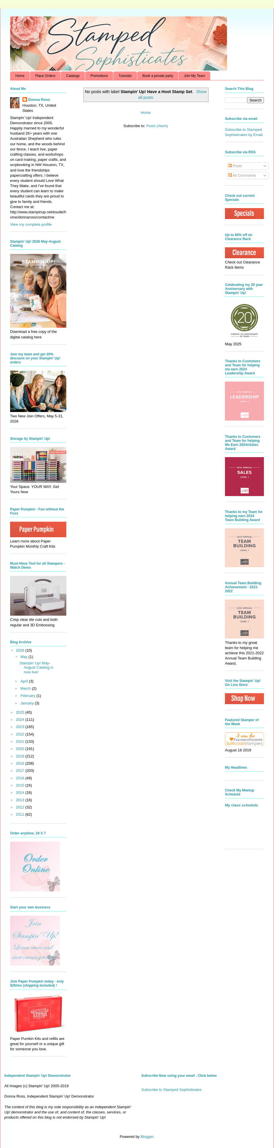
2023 (20, 727)
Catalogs (73, 76)
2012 (20, 807)
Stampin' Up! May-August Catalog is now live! (36, 667)
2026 (20, 650)
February (28, 695)
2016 (20, 778)
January (27, 703)
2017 (20, 770)
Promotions (99, 76)
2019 (20, 756)
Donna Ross (39, 99)
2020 (20, 749)
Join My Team (194, 76)
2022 (20, 734)
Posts (235, 166)
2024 (20, 719)
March (26, 688)
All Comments (242, 175)
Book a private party (157, 76)
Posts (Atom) (157, 126)
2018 (20, 763)
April (24, 681)
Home (20, 76)
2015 (20, 785)
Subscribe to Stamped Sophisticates (171, 1089)
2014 (20, 792)
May (24, 657)
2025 (20, 712)
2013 (20, 800)
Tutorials (125, 76)
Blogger (146, 1136)
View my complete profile (31, 224)
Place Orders (45, 76)
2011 (20, 814)
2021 (20, 741)
